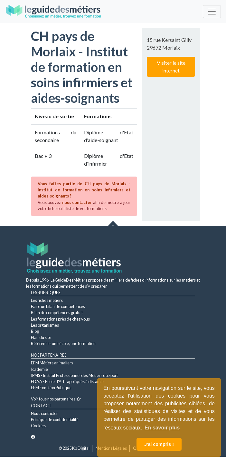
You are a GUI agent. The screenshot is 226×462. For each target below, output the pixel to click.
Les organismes (45, 325)
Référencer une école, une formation (63, 343)
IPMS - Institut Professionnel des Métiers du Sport (74, 375)
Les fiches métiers (47, 300)
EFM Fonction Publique (51, 387)
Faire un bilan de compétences (58, 306)
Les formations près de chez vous (60, 319)
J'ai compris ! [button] (159, 444)
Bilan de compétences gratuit (57, 312)
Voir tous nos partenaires (56, 398)
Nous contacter (44, 413)
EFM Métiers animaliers (52, 362)
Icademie (39, 369)
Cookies (38, 425)
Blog (35, 331)
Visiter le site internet (171, 66)
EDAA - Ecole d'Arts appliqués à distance (67, 381)
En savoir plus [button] (162, 427)
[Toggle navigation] (212, 11)
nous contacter (77, 202)
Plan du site (41, 337)
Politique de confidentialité (55, 419)
